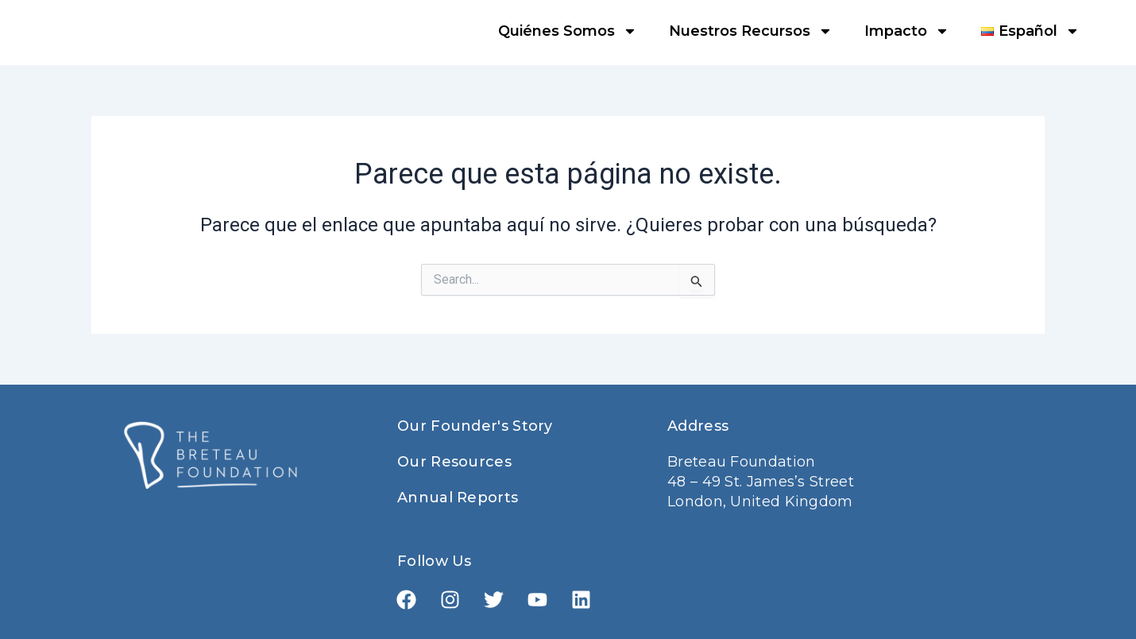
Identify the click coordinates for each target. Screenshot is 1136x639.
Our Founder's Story (475, 426)
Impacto (906, 31)
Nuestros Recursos (751, 31)
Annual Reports (457, 497)
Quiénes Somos (567, 31)
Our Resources (454, 462)
